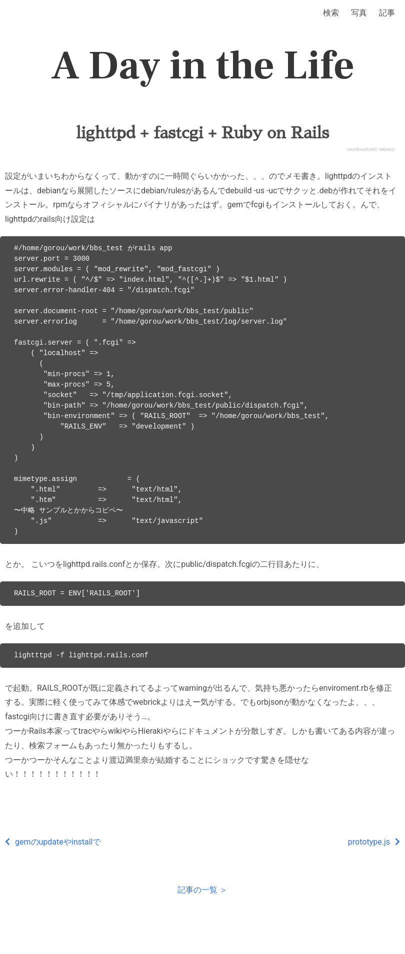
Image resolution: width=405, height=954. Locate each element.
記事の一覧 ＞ (203, 890)
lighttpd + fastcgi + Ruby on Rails (202, 133)
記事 (387, 12)
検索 (331, 12)
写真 (359, 12)
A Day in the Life (202, 66)
